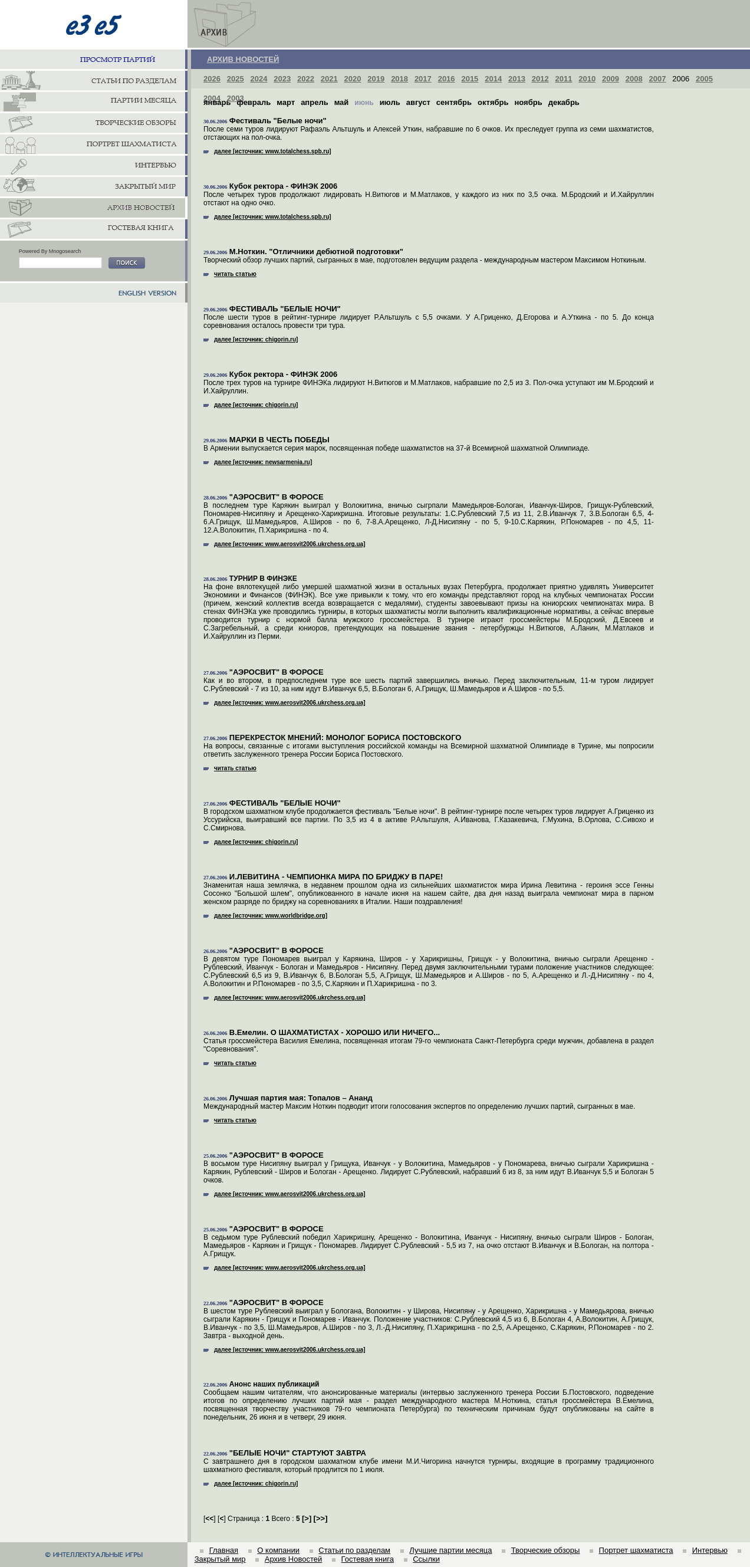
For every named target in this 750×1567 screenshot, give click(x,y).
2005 (704, 78)
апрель (314, 102)
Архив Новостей (293, 1559)
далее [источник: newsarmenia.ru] (257, 462)
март (286, 102)
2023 (282, 78)
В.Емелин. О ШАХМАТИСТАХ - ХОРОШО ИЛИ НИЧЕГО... (334, 1032)
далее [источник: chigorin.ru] (250, 339)
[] (306, 1518)
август (418, 102)
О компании (278, 1550)
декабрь (564, 102)
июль (390, 102)
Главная (223, 1550)
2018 (399, 78)
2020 (352, 78)
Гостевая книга (367, 1559)
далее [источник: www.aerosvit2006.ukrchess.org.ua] (284, 544)
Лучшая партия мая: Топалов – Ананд (301, 1097)
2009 (610, 78)
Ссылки (426, 1559)
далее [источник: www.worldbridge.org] (265, 915)
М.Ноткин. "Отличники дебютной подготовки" (316, 251)
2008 (634, 78)
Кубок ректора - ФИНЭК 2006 (283, 186)
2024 (259, 78)
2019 (375, 78)
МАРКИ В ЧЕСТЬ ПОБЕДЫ (279, 439)
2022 (305, 78)
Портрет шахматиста (636, 1550)
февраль (253, 102)
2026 (212, 78)
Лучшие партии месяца (450, 1550)
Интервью (710, 1550)
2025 (235, 78)
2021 (329, 78)
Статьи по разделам (354, 1550)
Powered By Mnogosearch (50, 251)
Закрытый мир (220, 1559)
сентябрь (454, 102)
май (341, 102)
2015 (469, 78)
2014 (493, 78)
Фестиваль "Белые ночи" (278, 120)
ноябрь (528, 102)
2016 (446, 78)
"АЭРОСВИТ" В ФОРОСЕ (276, 496)
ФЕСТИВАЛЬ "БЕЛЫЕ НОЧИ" (285, 308)
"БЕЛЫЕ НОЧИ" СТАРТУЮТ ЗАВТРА (297, 1452)
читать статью (229, 274)
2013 (516, 78)
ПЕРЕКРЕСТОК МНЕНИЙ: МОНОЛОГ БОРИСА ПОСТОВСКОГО (345, 737)
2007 (657, 78)
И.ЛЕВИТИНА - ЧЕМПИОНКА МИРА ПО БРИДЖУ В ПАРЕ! (336, 876)
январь (217, 102)
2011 (563, 78)
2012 (540, 78)
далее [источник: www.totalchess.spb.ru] (267, 151)
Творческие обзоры (545, 1550)
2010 (587, 78)
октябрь (493, 102)
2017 (423, 78)
